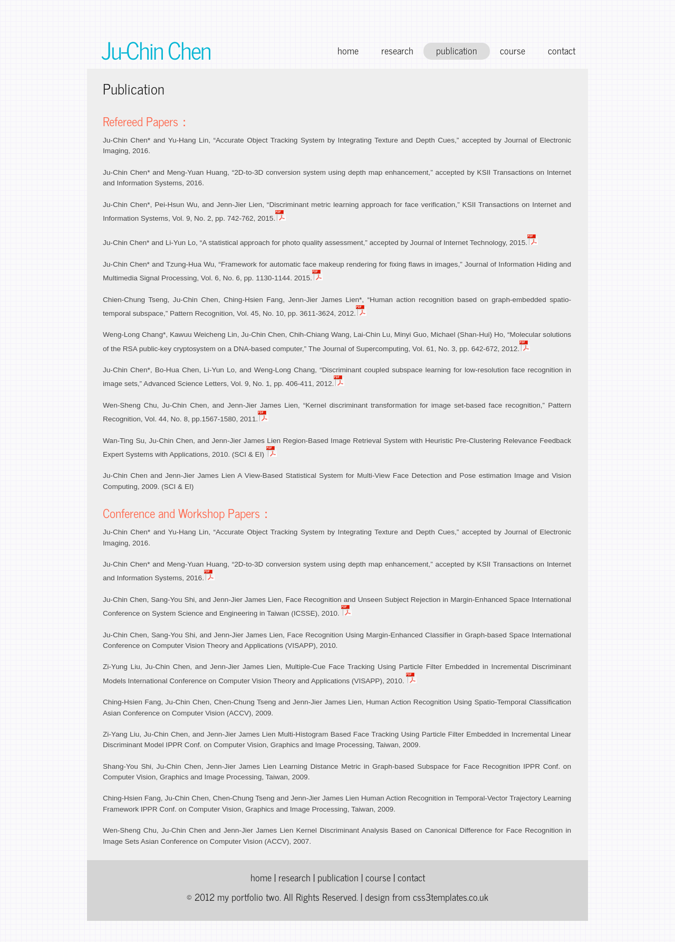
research (397, 50)
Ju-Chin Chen (155, 49)
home (348, 50)
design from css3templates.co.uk (426, 897)
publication (456, 50)
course (512, 50)
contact (561, 50)
